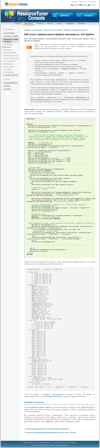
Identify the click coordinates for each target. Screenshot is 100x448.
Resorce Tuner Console (41, 407)
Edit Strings (8, 50)
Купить (59, 23)
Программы (29, 23)
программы (37, 30)
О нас (85, 1)
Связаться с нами (77, 1)
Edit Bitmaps (8, 64)
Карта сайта (92, 1)
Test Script (7, 69)
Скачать (50, 23)
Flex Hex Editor (11, 75)
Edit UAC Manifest (10, 53)
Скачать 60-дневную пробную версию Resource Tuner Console (51, 432)
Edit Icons (7, 47)
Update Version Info (11, 55)
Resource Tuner (11, 36)
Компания (81, 23)
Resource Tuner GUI (53, 396)
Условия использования (60, 442)
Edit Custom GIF (9, 61)
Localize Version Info (11, 58)
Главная (17, 23)
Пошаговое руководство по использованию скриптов (47, 429)
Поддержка (70, 23)
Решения (40, 23)
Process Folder (9, 67)
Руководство (8, 44)
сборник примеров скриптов (75, 30)
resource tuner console (53, 30)
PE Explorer (9, 33)
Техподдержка (11, 83)
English (75, 5)
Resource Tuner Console (11, 40)
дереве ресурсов (69, 69)
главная (27, 30)
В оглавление (9, 72)
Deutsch (84, 5)
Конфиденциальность (44, 442)
